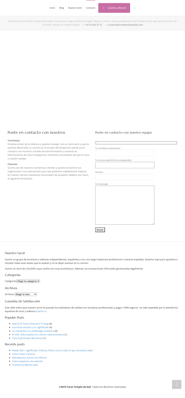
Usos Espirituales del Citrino (27, 338)
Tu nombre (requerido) (124, 151)
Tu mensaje (124, 203)
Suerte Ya (41, 311)
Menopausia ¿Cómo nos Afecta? (29, 357)
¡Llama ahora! (114, 8)
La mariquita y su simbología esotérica (33, 330)
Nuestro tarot (75, 7)
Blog (61, 7)
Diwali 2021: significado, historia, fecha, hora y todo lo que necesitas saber (52, 350)
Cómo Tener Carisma (23, 354)
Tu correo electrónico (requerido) (124, 163)
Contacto (90, 7)
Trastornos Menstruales (25, 364)
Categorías (10, 281)
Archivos (9, 294)
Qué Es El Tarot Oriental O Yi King (30, 323)
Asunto (124, 175)
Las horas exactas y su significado (30, 327)
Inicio (52, 7)
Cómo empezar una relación (27, 361)
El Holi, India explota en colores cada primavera (38, 334)
